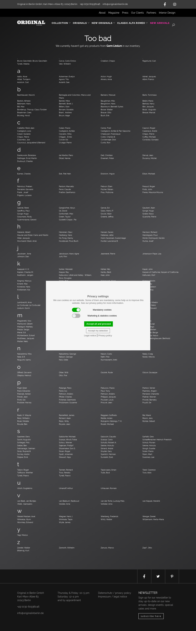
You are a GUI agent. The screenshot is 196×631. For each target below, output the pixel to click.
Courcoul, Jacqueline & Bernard (31, 142)
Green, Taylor (65, 216)
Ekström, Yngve (107, 173)
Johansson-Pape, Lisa (151, 253)
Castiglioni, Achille (67, 131)
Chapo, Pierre (148, 134)
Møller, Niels (22, 341)
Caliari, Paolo (64, 128)
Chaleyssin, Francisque (110, 134)
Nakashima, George (67, 354)
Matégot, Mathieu (25, 326)
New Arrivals (159, 23)
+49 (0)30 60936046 (28, 606)
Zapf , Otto (147, 547)
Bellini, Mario (147, 101)
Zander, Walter (23, 547)
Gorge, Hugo (148, 211)
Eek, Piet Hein (65, 173)
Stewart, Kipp (65, 457)
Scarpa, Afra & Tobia (68, 439)
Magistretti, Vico (24, 321)
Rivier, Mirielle (23, 421)
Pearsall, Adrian (24, 394)
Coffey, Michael (149, 137)
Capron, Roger (148, 128)
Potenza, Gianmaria (67, 400)
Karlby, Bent (106, 272)
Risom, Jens (147, 418)
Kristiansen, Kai (23, 289)
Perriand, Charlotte (150, 394)
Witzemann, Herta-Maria (153, 519)
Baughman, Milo (108, 101)
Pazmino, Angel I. (149, 391)
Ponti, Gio (21, 400)
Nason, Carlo (106, 354)
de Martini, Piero (66, 155)
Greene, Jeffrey (107, 216)
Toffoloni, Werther (25, 472)
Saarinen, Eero (23, 436)
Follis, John (147, 189)
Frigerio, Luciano (24, 195)
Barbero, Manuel (108, 95)
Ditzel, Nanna (64, 158)
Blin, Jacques (148, 106)
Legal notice (90, 335)
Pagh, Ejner (22, 388)
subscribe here (151, 616)
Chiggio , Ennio (65, 137)
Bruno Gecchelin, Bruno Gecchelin (32, 61)
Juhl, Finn (63, 256)
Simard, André (107, 448)
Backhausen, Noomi (26, 95)
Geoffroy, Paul (23, 211)
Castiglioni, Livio (24, 131)
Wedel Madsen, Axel (26, 516)
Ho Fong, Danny (66, 238)
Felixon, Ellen (106, 186)
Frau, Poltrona (107, 192)
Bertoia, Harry (148, 103)
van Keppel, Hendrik (151, 501)
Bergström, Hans (108, 103)
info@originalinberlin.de (115, 4)
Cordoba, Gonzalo (150, 139)
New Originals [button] (103, 23)
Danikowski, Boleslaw (26, 155)
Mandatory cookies (92, 310)
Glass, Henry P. (107, 211)
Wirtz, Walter (106, 519)
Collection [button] (61, 23)
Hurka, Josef (147, 241)
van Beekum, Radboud (69, 501)
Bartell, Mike (64, 101)
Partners (151, 12)
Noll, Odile (63, 360)
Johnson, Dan (23, 256)
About (102, 12)
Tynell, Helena (23, 64)
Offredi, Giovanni (24, 372)
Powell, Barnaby (149, 400)
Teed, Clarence (148, 470)
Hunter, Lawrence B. (109, 241)
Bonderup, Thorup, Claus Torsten (32, 109)
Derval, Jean (147, 155)
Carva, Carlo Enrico (67, 61)
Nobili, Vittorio (148, 357)
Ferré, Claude (65, 189)
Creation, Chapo (108, 61)
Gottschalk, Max (66, 213)
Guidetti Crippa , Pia (67, 219)
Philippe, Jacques (108, 397)
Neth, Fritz (105, 357)
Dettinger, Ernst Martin (27, 158)
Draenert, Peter (107, 158)
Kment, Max (22, 284)
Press (125, 12)
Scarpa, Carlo (107, 439)
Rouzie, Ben (22, 424)
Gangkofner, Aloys (67, 208)
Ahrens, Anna (106, 79)
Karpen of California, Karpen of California (160, 272)
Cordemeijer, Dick (108, 139)
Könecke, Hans (23, 287)
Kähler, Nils (105, 269)
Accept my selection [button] (98, 330)
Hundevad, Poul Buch (68, 241)
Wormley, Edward (25, 522)
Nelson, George (66, 357)
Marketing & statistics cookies (94, 316)
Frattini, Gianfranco (67, 192)
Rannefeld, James (66, 415)
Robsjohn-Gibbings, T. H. (111, 421)
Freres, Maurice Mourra (152, 192)
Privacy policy (105, 335)
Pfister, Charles (65, 397)
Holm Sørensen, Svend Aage (113, 238)
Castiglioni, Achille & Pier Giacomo (115, 131)
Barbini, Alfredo (24, 101)
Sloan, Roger (64, 451)
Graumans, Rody (24, 216)
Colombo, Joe (23, 139)
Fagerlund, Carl (149, 61)
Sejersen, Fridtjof (66, 445)
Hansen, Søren (107, 232)
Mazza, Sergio (23, 329)
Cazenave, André (149, 131)
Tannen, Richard (66, 470)
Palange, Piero (65, 388)
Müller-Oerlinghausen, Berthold (156, 338)
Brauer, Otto (106, 112)
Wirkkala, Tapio (66, 519)
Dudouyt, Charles (25, 161)
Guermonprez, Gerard (26, 219)
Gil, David (63, 211)
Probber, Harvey (24, 402)
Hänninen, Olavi (65, 232)
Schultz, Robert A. (108, 442)
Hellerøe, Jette (107, 235)
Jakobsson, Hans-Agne (69, 253)
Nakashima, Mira (24, 354)
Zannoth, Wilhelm (66, 547)
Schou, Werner (65, 442)
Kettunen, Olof (148, 275)
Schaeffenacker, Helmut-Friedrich (156, 439)
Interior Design (167, 12)
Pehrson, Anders (66, 394)
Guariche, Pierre (149, 216)
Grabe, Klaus (148, 213)
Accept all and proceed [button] (98, 324)
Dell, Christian (107, 155)
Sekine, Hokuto (107, 445)
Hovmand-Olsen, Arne (27, 241)
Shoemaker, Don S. (67, 448)
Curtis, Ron (105, 142)
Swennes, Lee (148, 457)
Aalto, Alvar (22, 76)
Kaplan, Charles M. (25, 272)
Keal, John (105, 275)
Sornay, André (23, 454)
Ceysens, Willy (65, 134)
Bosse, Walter (107, 109)
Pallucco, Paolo (108, 388)
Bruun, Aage (64, 115)
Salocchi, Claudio (108, 436)
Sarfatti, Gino (148, 436)
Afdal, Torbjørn (23, 79)
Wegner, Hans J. (66, 516)
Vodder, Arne (64, 504)
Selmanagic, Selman (26, 448)
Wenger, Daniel (148, 516)
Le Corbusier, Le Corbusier (29, 305)
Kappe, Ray (64, 272)
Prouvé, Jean (106, 402)
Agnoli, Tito (64, 79)
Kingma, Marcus (24, 281)
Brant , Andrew (65, 112)
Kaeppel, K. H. (23, 269)
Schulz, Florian (148, 442)
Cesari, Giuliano (24, 134)
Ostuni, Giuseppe (149, 372)
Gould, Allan (106, 213)
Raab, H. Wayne (24, 415)
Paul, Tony (105, 391)
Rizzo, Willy (64, 421)
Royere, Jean (64, 424)
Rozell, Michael (107, 424)
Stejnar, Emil (22, 457)
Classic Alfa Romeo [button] (132, 23)
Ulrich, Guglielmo (24, 488)
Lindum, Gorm (23, 308)
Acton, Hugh (106, 76)
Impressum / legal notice (112, 596)
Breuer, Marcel (148, 112)
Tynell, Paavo (23, 475)
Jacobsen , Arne (24, 253)
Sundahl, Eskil (107, 457)
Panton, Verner (148, 388)
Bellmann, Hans (24, 103)
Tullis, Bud (105, 472)
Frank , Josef (22, 192)
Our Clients (137, 12)
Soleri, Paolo (148, 451)
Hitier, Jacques (23, 238)
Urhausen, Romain (109, 488)
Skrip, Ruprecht (24, 451)
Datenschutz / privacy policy (114, 593)
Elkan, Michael (148, 173)
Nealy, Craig (147, 354)
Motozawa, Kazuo (150, 335)
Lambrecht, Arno (24, 302)
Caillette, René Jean (25, 128)
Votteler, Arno (107, 504)
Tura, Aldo (146, 472)
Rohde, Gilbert (148, 421)
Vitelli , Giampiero (24, 504)
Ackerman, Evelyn (67, 76)
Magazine (113, 12)
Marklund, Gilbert (25, 324)
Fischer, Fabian (107, 189)
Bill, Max (21, 106)
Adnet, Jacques (149, 76)
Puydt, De (146, 402)
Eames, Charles (24, 173)
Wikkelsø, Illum (24, 519)
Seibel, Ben (22, 445)
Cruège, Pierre (65, 142)
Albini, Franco (148, 79)
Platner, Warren (149, 397)
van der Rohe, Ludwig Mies (112, 501)
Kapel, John (147, 269)
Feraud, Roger (148, 186)
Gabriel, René (23, 208)
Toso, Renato (64, 472)
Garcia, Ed (105, 208)
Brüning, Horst (23, 115)
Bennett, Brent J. (66, 103)
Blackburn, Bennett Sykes (112, 106)
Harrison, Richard (149, 232)
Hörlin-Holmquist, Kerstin (153, 238)
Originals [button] (81, 23)
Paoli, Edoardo (23, 391)
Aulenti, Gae (64, 82)
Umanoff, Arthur (66, 488)
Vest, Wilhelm (65, 64)
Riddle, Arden (106, 418)
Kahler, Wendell (66, 269)
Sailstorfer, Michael (67, 436)
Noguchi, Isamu (24, 360)
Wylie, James (64, 522)
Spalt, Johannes (66, 454)
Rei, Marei (146, 415)
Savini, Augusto (24, 439)
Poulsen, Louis (107, 400)
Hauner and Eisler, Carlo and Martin (32, 235)
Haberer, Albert (23, 232)
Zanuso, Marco (107, 547)
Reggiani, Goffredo (109, 415)
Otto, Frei (63, 375)
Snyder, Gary (106, 451)
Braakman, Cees (24, 112)
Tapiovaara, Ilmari (108, 470)
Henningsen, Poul (150, 235)
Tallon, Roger (23, 470)
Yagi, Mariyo (22, 535)
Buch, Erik (105, 115)
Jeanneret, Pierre (108, 253)
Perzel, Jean (22, 397)
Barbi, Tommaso (149, 95)
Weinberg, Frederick (109, 516)
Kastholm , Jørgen (25, 275)
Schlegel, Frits (23, 442)
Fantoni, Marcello (66, 186)
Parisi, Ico (63, 391)
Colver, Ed (63, 139)
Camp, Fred (106, 128)
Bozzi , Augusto (149, 109)
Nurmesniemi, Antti (109, 360)
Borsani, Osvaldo (66, 109)
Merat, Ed (21, 332)
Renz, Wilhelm (23, 418)
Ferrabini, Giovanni (25, 189)
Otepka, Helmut (24, 375)
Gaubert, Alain (148, 208)
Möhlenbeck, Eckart (26, 335)
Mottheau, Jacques (25, 338)
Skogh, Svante (148, 448)
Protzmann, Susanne (68, 402)
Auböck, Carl (23, 82)
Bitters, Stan (64, 106)
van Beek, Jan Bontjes (26, 501)
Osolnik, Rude (107, 372)
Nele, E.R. (21, 357)
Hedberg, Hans (65, 235)
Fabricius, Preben (24, 186)
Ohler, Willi (63, 372)
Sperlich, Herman (108, 454)
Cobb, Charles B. (108, 137)
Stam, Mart (147, 454)
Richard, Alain (65, 418)
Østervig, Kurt (23, 550)
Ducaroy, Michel (149, 158)
